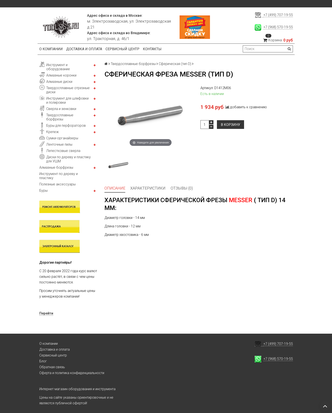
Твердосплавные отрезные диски (68, 90)
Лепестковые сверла (63, 151)
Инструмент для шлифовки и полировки (67, 100)
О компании (51, 49)
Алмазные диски (59, 82)
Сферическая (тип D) (175, 64)
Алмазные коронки (61, 75)
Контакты (152, 49)
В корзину (230, 125)
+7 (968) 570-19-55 (278, 27)
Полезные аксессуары (57, 184)
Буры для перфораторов (66, 125)
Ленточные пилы (59, 144)
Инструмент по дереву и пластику (58, 176)
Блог (43, 361)
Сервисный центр (122, 49)
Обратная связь (52, 367)
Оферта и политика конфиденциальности (71, 373)
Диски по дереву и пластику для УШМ (68, 159)
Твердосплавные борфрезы (59, 117)
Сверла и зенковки (61, 109)
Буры (43, 190)
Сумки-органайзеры (62, 138)
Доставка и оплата (84, 49)
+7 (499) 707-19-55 (278, 15)
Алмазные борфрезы (56, 167)
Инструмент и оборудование (58, 67)
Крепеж (52, 132)
